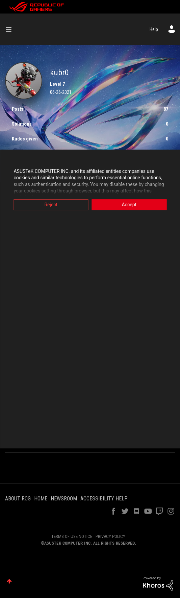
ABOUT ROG (18, 498)
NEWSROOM (64, 498)
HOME (40, 498)
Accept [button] (129, 204)
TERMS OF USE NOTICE (71, 536)
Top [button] (9, 581)
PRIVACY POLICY (110, 536)
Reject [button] (50, 204)
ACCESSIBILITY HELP (104, 498)
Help (154, 29)
